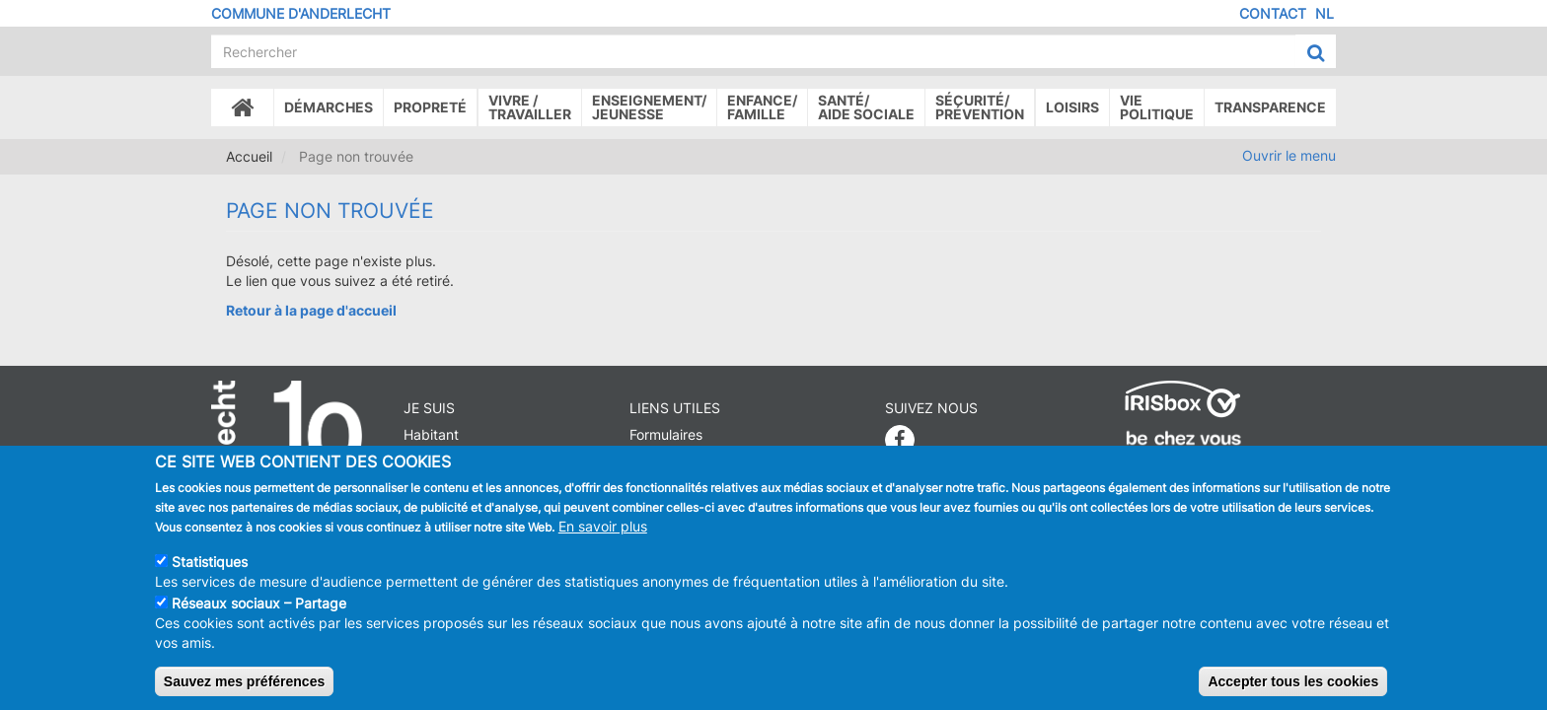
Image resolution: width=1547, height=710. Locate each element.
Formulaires (665, 434)
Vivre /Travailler (529, 107)
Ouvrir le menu (1289, 155)
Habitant (431, 434)
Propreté (430, 107)
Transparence (1270, 107)
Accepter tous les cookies (1293, 681)
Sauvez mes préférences (244, 681)
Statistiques (210, 561)
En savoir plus (602, 526)
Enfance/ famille (762, 107)
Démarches (328, 107)
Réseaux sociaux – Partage (259, 603)
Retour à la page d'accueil (311, 310)
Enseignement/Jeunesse (649, 107)
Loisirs (1072, 107)
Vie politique (1157, 107)
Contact (1272, 13)
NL (1324, 13)
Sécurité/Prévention (979, 107)
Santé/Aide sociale (866, 107)
